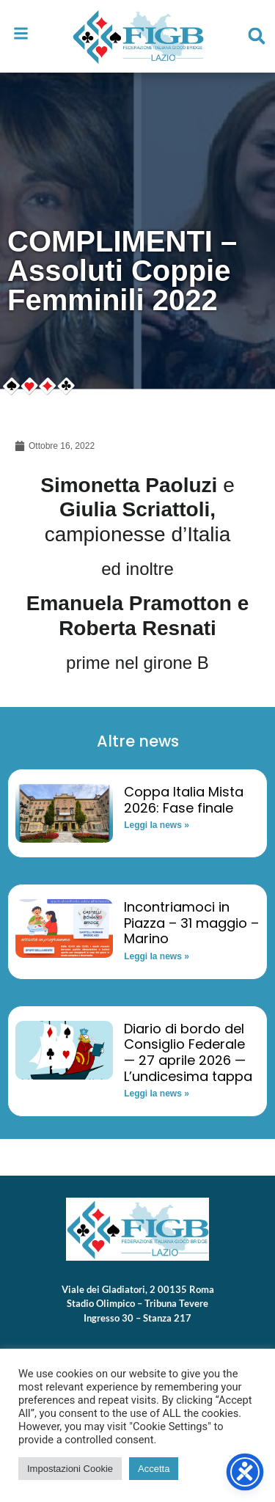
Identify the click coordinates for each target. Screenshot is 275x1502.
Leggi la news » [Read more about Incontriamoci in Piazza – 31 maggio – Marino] (156, 956)
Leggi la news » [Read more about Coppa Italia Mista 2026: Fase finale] (156, 825)
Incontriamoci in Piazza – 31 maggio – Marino (191, 923)
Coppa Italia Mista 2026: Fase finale (183, 800)
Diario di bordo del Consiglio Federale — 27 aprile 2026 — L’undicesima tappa (188, 1052)
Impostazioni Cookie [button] (70, 1468)
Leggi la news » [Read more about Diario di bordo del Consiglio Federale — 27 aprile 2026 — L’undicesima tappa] (156, 1093)
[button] (256, 36)
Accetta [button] (153, 1468)
